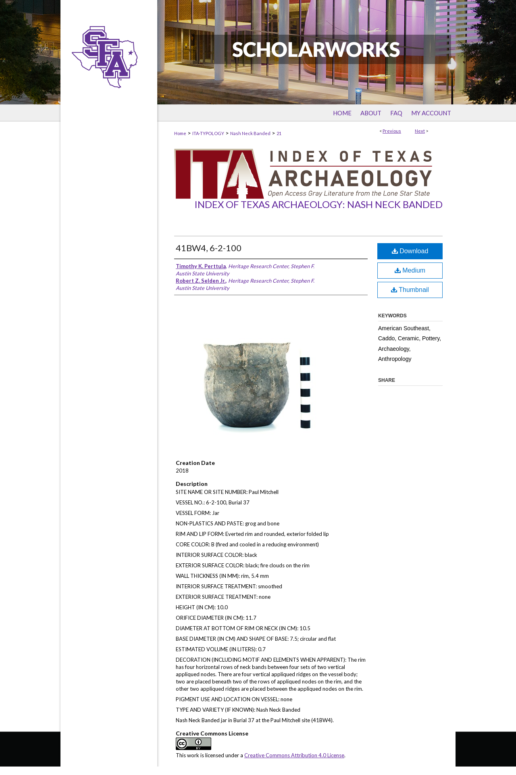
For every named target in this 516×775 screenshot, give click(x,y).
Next (420, 130)
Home (180, 133)
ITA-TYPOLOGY (208, 133)
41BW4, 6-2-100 (208, 247)
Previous (392, 130)
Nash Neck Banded (250, 133)
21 (279, 133)
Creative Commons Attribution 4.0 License (294, 755)
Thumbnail (410, 289)
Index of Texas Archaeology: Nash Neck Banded (318, 204)
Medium (410, 270)
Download (410, 251)
